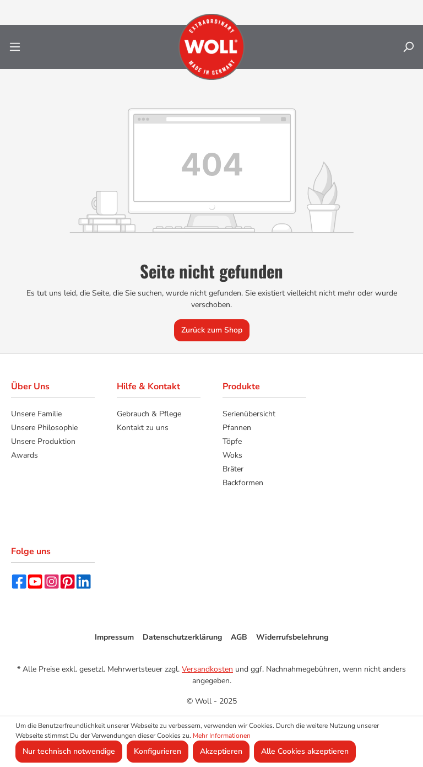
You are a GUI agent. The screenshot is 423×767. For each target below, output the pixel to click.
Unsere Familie (36, 414)
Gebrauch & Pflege (149, 414)
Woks (232, 455)
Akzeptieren (221, 751)
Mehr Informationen (222, 735)
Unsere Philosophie (44, 427)
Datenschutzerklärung (182, 637)
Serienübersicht (249, 414)
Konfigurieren (157, 751)
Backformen (243, 483)
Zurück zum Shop (211, 330)
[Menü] (15, 47)
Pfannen (237, 427)
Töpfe (232, 441)
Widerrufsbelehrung (292, 637)
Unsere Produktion (43, 441)
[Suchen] (408, 47)
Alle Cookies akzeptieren (305, 751)
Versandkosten (207, 669)
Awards (24, 455)
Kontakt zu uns (143, 427)
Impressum (114, 637)
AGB (239, 637)
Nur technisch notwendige (69, 751)
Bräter (233, 469)
